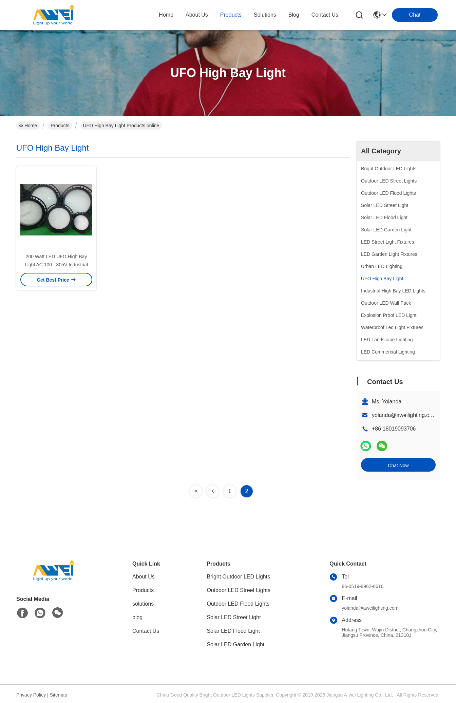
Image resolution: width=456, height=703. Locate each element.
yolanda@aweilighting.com (404, 415)
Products (60, 125)
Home (166, 15)
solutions (265, 15)
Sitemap (58, 695)
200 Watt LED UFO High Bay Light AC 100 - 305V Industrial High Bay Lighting (56, 265)
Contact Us (145, 631)
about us (197, 15)
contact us (324, 15)
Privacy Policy (31, 695)
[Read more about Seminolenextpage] (196, 491)
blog (293, 15)
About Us (143, 577)
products (231, 15)
